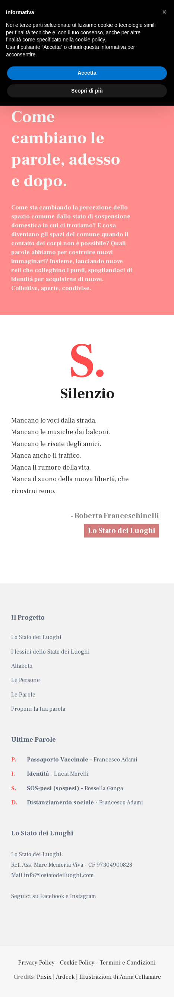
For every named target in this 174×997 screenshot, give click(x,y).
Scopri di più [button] (87, 91)
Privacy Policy (36, 962)
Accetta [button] (87, 73)
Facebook (52, 896)
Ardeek (65, 977)
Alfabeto (21, 666)
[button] (164, 12)
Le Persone (25, 680)
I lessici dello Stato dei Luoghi (50, 651)
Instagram (83, 896)
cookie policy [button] (90, 40)
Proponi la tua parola (38, 709)
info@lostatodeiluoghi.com (59, 875)
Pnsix (44, 977)
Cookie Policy (77, 962)
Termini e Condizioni (128, 962)
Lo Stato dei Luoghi (121, 531)
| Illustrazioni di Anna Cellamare (118, 977)
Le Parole (23, 694)
